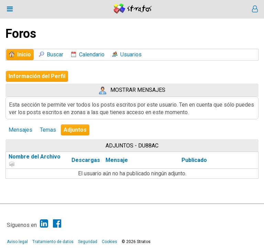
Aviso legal (17, 241)
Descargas (86, 160)
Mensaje (117, 160)
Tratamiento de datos (53, 241)
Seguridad (87, 241)
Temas (48, 130)
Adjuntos (75, 130)
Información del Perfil (37, 76)
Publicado (194, 160)
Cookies (109, 241)
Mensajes (20, 130)
